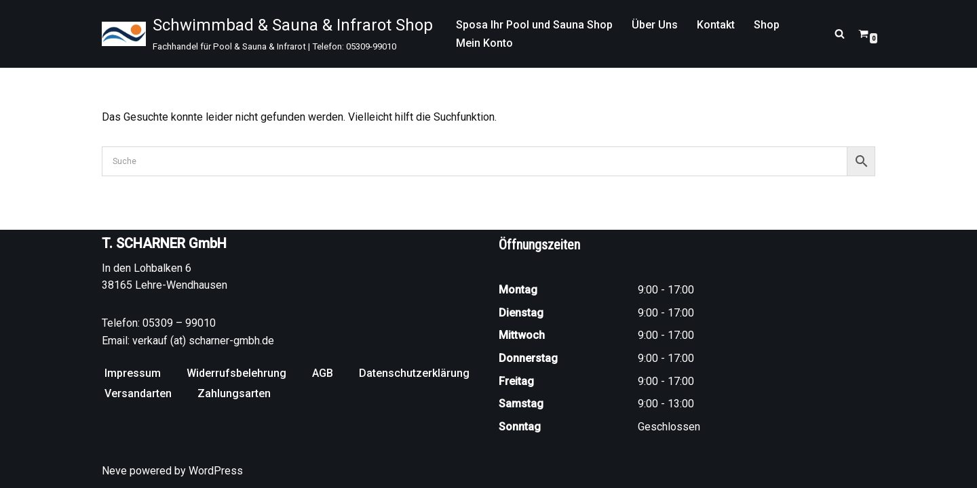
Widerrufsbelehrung (236, 373)
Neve (114, 470)
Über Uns (655, 24)
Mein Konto (484, 43)
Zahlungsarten (234, 393)
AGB (322, 373)
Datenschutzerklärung (414, 373)
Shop (767, 24)
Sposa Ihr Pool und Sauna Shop (534, 24)
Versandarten (138, 393)
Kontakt (716, 24)
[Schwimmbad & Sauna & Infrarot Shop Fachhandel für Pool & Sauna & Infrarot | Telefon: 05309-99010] (267, 34)
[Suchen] (840, 33)
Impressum (132, 373)
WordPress (216, 470)
